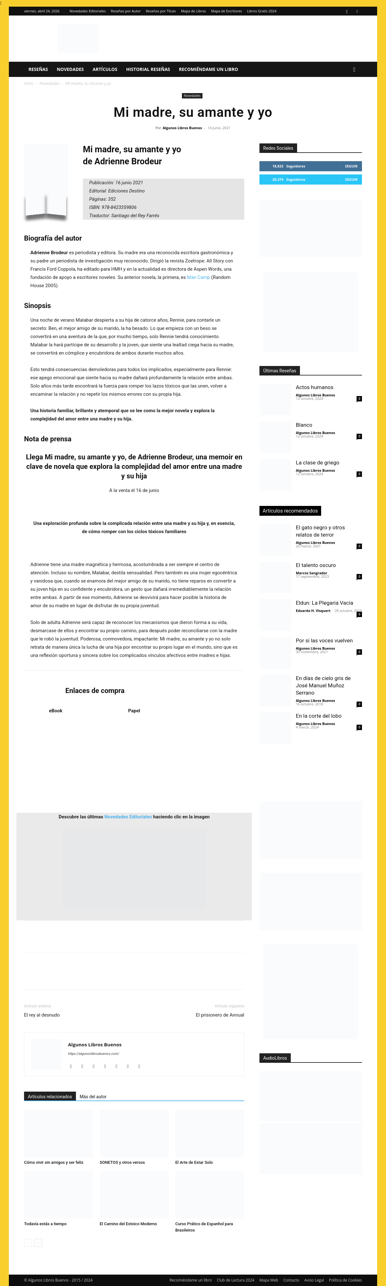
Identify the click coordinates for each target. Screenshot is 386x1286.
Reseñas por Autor (126, 11)
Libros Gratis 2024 (262, 11)
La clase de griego (317, 462)
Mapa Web (268, 1280)
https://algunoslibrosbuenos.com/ (93, 1054)
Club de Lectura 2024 (235, 1280)
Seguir (351, 166)
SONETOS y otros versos (122, 1162)
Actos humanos (314, 387)
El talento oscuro (316, 565)
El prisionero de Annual (220, 1015)
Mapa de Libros (193, 11)
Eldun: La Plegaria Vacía (324, 603)
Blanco (304, 425)
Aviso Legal (314, 1280)
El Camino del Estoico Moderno (128, 1223)
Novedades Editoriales (88, 11)
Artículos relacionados (50, 1096)
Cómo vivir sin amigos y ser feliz (54, 1162)
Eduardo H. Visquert (313, 610)
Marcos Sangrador (311, 573)
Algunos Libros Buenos (182, 127)
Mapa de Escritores (226, 11)
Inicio (29, 83)
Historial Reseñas (148, 69)
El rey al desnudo (42, 1015)
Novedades (70, 69)
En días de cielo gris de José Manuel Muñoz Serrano (323, 685)
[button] (354, 70)
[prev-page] (28, 1243)
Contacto (291, 1280)
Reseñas (38, 69)
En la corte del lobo (318, 716)
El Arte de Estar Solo (194, 1162)
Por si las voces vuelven (324, 640)
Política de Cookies (345, 1280)
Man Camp (198, 277)
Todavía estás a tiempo (45, 1223)
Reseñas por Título (161, 11)
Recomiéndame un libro (208, 69)
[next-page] (38, 1243)
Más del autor (93, 1096)
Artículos (105, 69)
